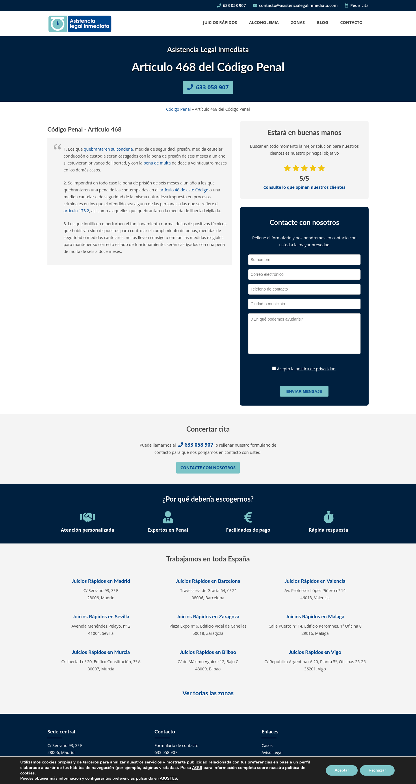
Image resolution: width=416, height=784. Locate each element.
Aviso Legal (271, 752)
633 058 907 (231, 5)
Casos (266, 745)
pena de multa (157, 163)
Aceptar (342, 770)
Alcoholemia (264, 22)
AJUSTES (168, 778)
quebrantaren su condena (108, 149)
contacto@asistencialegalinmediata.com (295, 5)
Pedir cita (357, 5)
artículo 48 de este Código (183, 190)
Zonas (298, 22)
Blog (322, 22)
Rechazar (377, 770)
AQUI (197, 767)
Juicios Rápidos (220, 22)
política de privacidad (316, 368)
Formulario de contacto (176, 745)
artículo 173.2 (76, 210)
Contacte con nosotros (208, 467)
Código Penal (178, 109)
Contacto (351, 22)
